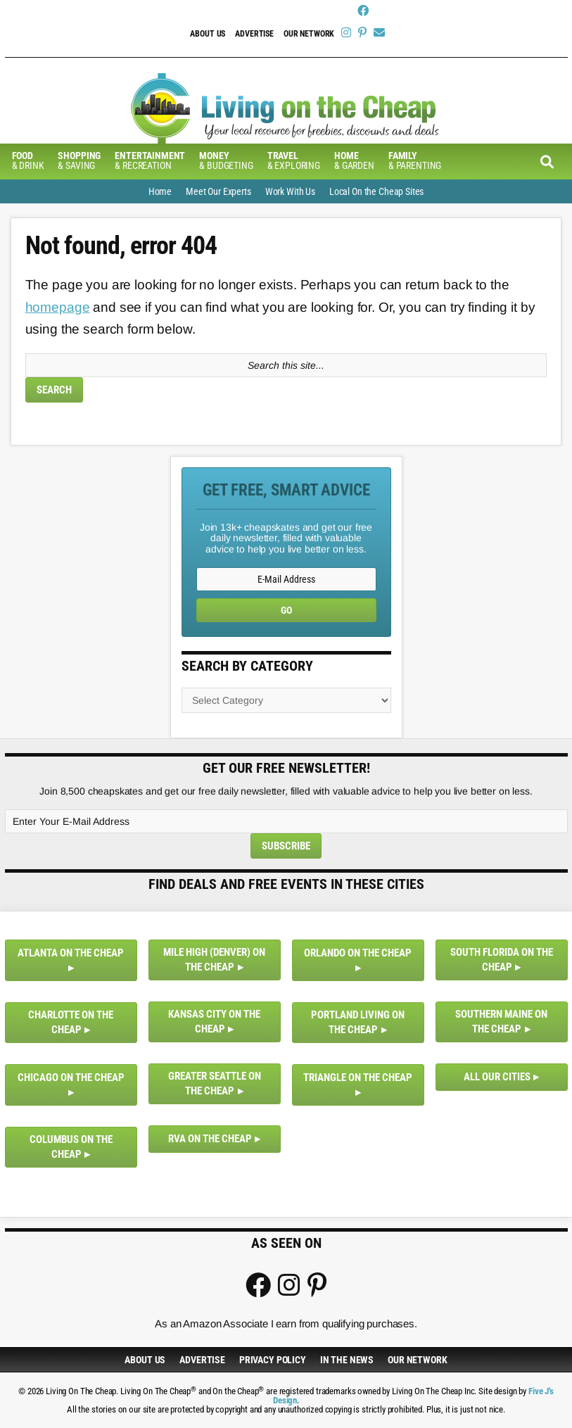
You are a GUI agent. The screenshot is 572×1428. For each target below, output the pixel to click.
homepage (57, 307)
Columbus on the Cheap (71, 1147)
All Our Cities (497, 1076)
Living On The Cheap (286, 108)
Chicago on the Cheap (71, 1077)
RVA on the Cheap (210, 1138)
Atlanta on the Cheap (71, 953)
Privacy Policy (272, 1359)
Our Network (309, 34)
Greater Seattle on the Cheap (214, 1083)
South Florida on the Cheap (501, 959)
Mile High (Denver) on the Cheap (214, 959)
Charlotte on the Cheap (70, 1022)
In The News (347, 1359)
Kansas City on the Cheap (214, 1021)
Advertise (254, 34)
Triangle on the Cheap (357, 1077)
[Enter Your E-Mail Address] (286, 821)
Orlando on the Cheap (358, 953)
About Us (207, 34)
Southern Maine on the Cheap (501, 1021)
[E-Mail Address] (286, 579)
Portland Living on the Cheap (358, 1022)
